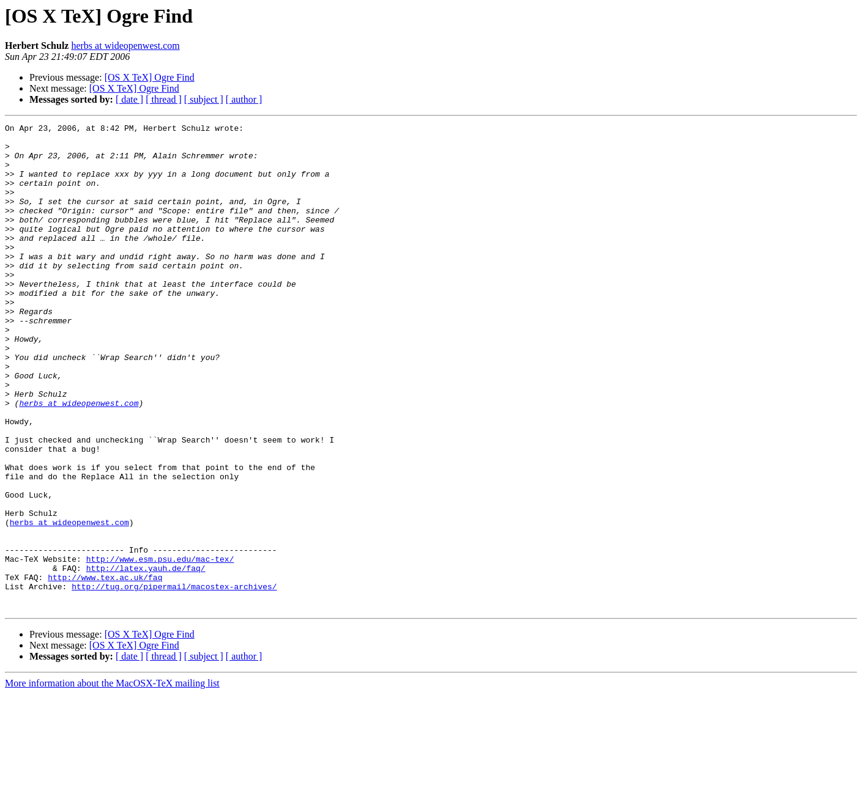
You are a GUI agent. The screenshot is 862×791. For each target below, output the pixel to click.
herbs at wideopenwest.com (125, 45)
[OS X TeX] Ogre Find (150, 77)
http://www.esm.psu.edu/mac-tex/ (160, 646)
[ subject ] (203, 99)
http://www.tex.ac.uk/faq (105, 668)
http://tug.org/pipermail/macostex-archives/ (174, 679)
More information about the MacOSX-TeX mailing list (112, 780)
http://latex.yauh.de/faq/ (146, 657)
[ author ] (244, 99)
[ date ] (129, 99)
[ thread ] (164, 99)
